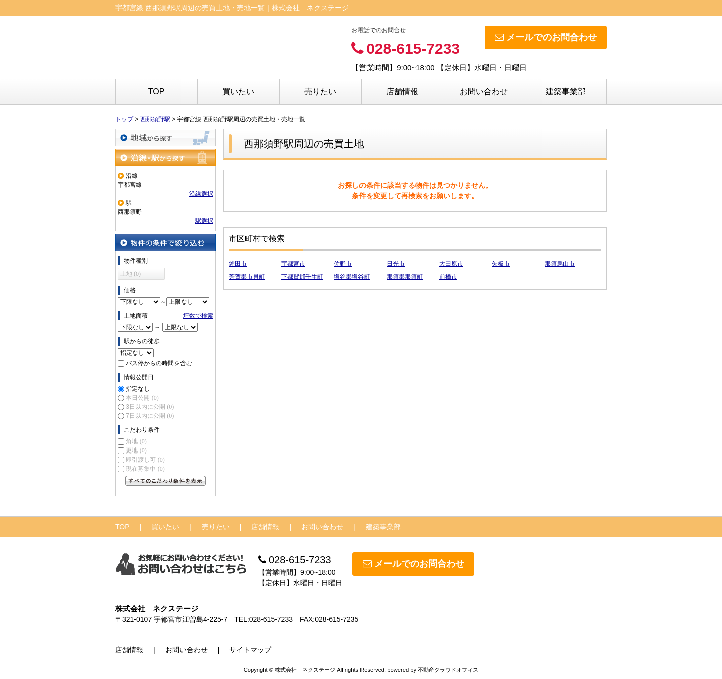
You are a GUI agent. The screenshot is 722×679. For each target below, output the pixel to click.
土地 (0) (130, 273)
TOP (156, 91)
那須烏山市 (560, 263)
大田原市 (451, 263)
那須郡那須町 (405, 276)
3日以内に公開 (150, 406)
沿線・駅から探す (165, 157)
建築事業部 (566, 91)
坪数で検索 (198, 315)
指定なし (138, 388)
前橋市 (448, 276)
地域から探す (165, 137)
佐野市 (343, 263)
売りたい (320, 91)
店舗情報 (402, 91)
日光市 (396, 263)
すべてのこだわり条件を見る (165, 481)
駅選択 (204, 220)
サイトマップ (250, 650)
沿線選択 (201, 193)
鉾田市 (238, 263)
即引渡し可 (145, 459)
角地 (136, 441)
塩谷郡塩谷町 (352, 276)
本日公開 (142, 397)
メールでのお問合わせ (546, 37)
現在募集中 (145, 468)
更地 (136, 450)
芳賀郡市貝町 (247, 276)
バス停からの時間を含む (159, 363)
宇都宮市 (293, 263)
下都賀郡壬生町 (302, 276)
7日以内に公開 (150, 415)
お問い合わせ (484, 91)
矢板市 (501, 263)
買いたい (238, 91)
